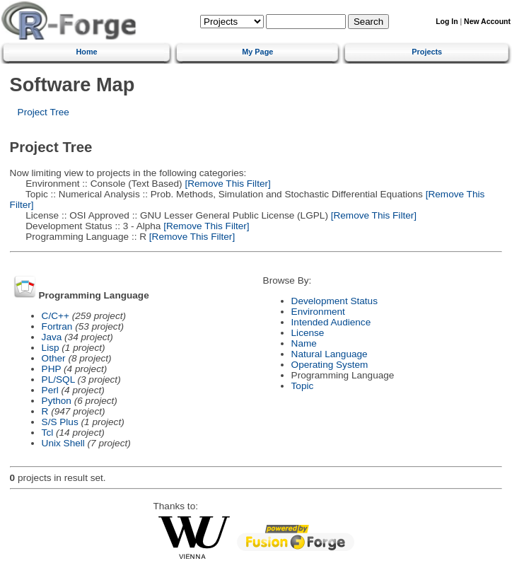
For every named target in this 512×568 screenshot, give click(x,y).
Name (304, 343)
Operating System (329, 364)
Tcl (48, 432)
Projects (427, 51)
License (308, 333)
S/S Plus (60, 422)
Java (52, 337)
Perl (50, 390)
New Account (487, 21)
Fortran (57, 326)
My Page (257, 51)
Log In (447, 21)
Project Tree (43, 112)
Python (56, 400)
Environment (318, 311)
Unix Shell (63, 443)
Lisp (50, 347)
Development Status (334, 301)
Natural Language (329, 354)
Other (54, 358)
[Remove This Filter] (226, 183)
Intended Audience (331, 322)
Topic (302, 386)
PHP (52, 369)
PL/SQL (58, 379)
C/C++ (55, 316)
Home (86, 51)
